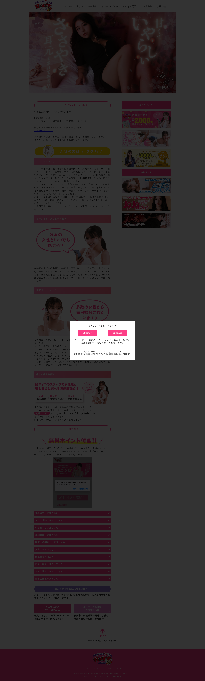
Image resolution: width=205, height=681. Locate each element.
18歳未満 (117, 333)
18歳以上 (87, 333)
